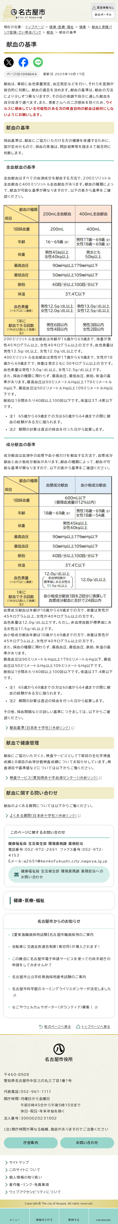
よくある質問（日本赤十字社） (45, 815)
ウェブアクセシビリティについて (35, 1192)
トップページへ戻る (96, 1026)
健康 (82, 27)
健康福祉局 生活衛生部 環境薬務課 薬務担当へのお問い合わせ (62, 874)
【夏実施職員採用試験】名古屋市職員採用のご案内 (53, 934)
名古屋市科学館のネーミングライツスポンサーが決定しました (61, 992)
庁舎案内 (30, 1142)
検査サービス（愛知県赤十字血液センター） (56, 777)
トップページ (35, 27)
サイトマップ (19, 1162)
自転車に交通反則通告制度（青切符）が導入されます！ (56, 946)
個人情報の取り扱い (25, 1177)
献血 (50, 32)
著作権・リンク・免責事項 (29, 1184)
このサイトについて (24, 1170)
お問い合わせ (87, 1142)
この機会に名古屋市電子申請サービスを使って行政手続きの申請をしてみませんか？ (61, 962)
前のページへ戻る (57, 1026)
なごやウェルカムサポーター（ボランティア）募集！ (55, 1007)
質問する (74, 1220)
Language (103, 1220)
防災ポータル (103, 14)
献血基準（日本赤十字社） (42, 727)
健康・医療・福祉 (61, 27)
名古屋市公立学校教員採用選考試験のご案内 (49, 977)
